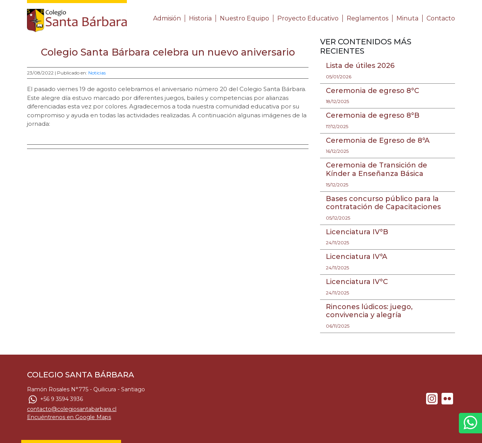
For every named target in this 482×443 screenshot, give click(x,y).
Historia (200, 18)
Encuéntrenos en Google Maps (69, 417)
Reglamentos (367, 18)
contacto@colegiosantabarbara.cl (71, 409)
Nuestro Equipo (244, 18)
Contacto (440, 18)
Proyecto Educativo (308, 18)
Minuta (407, 18)
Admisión (167, 18)
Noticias (97, 73)
